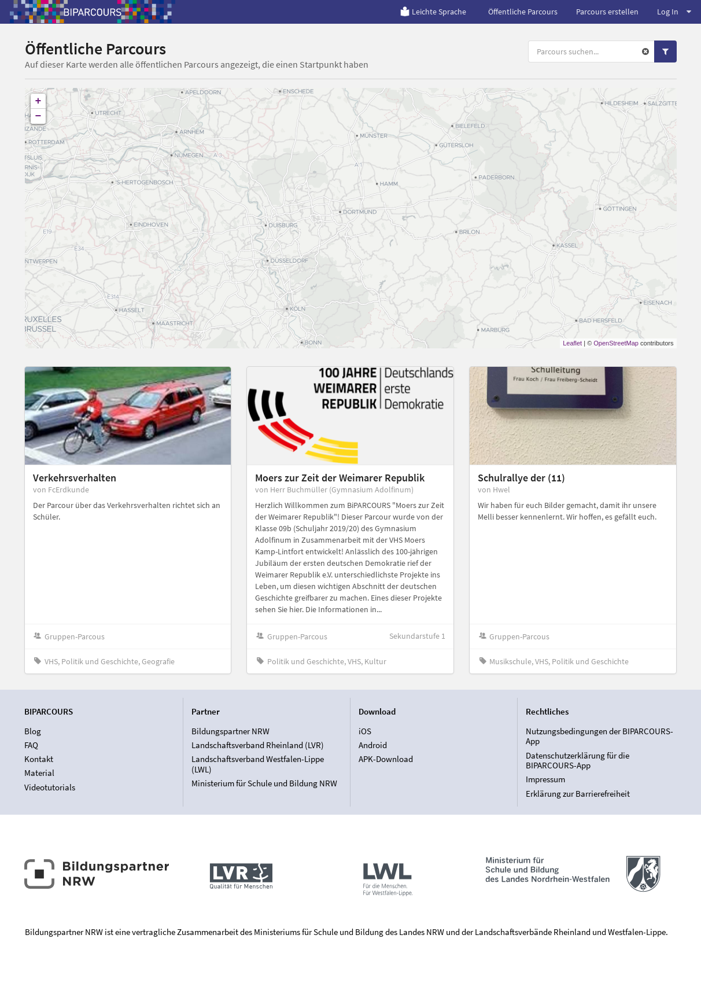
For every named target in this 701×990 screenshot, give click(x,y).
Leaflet (572, 343)
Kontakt (38, 758)
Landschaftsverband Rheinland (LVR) (257, 744)
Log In (674, 11)
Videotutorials (49, 787)
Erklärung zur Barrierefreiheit (578, 793)
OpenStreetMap (616, 343)
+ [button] (38, 101)
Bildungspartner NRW (230, 731)
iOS (365, 731)
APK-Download (386, 758)
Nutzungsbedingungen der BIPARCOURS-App (599, 736)
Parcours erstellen (607, 11)
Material (39, 772)
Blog (32, 731)
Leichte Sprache (433, 11)
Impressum (545, 779)
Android (373, 744)
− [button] (38, 116)
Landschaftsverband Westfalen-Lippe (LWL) (257, 764)
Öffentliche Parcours (523, 11)
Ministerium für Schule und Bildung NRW (264, 783)
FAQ (31, 744)
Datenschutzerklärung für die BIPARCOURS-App (577, 760)
